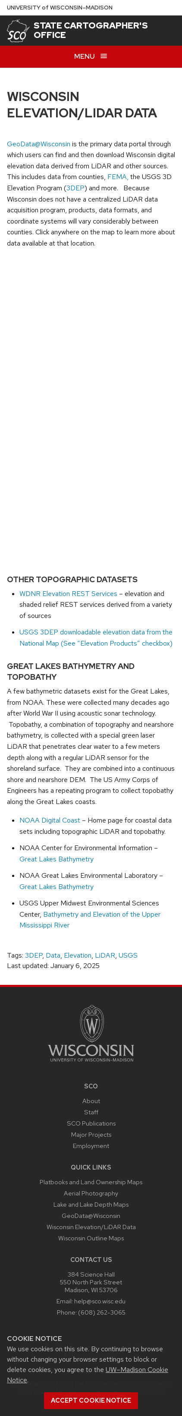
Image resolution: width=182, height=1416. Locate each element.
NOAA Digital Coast (49, 820)
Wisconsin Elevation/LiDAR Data (91, 1227)
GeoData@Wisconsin (38, 143)
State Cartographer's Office (91, 30)
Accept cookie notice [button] (91, 1400)
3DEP (75, 187)
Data (53, 955)
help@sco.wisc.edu (100, 1301)
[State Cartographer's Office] (18, 30)
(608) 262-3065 (102, 1312)
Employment (91, 1146)
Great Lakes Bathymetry (56, 859)
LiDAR (105, 955)
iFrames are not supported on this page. (91, 407)
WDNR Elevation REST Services (68, 593)
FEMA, (118, 176)
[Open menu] (91, 57)
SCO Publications (91, 1123)
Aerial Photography (91, 1193)
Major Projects (91, 1134)
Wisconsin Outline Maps (91, 1238)
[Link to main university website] (91, 1063)
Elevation (77, 955)
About (91, 1101)
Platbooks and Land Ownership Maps (91, 1182)
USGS (128, 955)
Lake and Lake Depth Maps (91, 1204)
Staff (91, 1112)
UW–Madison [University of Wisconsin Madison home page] (60, 7)
